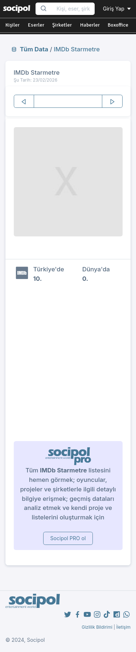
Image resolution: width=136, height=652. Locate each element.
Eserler (36, 25)
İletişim (123, 627)
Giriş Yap (117, 8)
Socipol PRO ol (68, 538)
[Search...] (73, 9)
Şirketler (62, 25)
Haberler (90, 25)
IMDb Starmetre (77, 49)
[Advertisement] (68, 362)
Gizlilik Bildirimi (97, 627)
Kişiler (12, 25)
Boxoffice (118, 25)
